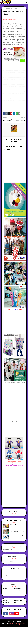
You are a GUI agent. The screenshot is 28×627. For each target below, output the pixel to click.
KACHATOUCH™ (17, 133)
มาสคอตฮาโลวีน (6, 592)
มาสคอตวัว (5, 576)
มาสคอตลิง (5, 572)
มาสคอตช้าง (16, 574)
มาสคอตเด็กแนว (17, 588)
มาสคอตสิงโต (17, 572)
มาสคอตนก (5, 588)
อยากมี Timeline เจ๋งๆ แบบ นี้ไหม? (16, 536)
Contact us (13, 524)
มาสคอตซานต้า (17, 592)
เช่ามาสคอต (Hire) (18, 600)
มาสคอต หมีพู (6, 574)
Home (4, 8)
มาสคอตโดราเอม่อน (7, 590)
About (13, 621)
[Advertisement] (15, 478)
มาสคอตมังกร (17, 576)
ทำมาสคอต (8, 8)
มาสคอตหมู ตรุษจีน (18, 590)
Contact (16, 602)
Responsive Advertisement (9, 19)
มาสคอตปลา (5, 577)
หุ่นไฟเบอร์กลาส (6, 602)
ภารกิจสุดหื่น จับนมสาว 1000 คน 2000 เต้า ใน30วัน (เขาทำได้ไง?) (17, 531)
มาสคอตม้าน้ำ (5, 594)
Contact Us (19, 621)
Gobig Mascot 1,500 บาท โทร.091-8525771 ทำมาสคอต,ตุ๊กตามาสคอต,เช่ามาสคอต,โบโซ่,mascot (15, 624)
